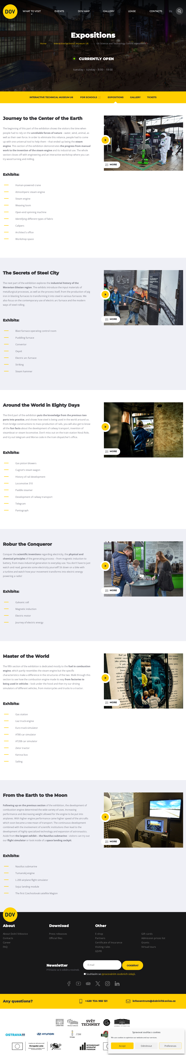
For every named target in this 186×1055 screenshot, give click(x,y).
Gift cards (147, 933)
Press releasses (58, 933)
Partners (100, 938)
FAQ (5, 946)
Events (59, 11)
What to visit (32, 11)
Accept (122, 1045)
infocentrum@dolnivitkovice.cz (152, 1000)
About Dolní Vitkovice (15, 933)
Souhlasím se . (111, 972)
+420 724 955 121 (93, 1000)
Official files (55, 938)
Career (7, 942)
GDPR (98, 951)
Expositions (116, 97)
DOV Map (84, 11)
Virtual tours (148, 946)
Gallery (108, 11)
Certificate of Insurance (108, 942)
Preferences (170, 1045)
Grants (145, 942)
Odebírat (132, 965)
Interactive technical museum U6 (47, 97)
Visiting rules (102, 946)
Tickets (156, 97)
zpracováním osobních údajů (118, 972)
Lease (132, 11)
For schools (88, 97)
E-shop (99, 933)
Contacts (156, 11)
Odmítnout (146, 1045)
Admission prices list (153, 938)
